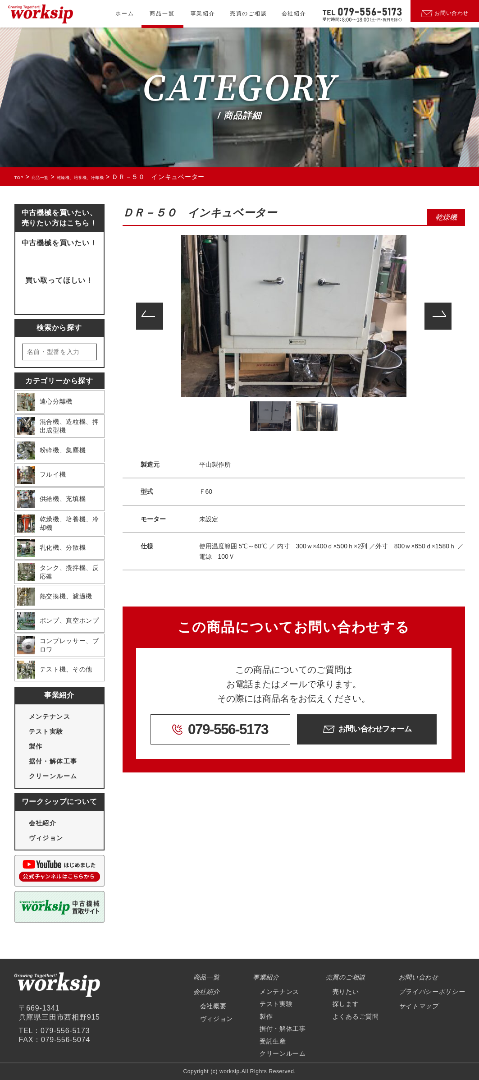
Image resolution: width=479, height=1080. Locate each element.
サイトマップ (418, 1006)
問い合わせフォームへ (59, 257)
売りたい (346, 991)
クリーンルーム (53, 776)
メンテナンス (49, 716)
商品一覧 (162, 13)
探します (346, 1003)
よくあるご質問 (356, 1016)
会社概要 (213, 1006)
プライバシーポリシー (432, 991)
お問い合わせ (418, 977)
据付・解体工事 (53, 761)
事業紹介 (203, 13)
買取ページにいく (59, 295)
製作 (36, 746)
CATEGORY (239, 89)
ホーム (124, 13)
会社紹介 (294, 13)
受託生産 (273, 1041)
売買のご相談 (248, 13)
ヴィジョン (46, 837)
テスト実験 (46, 731)
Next (438, 316)
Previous (149, 316)
